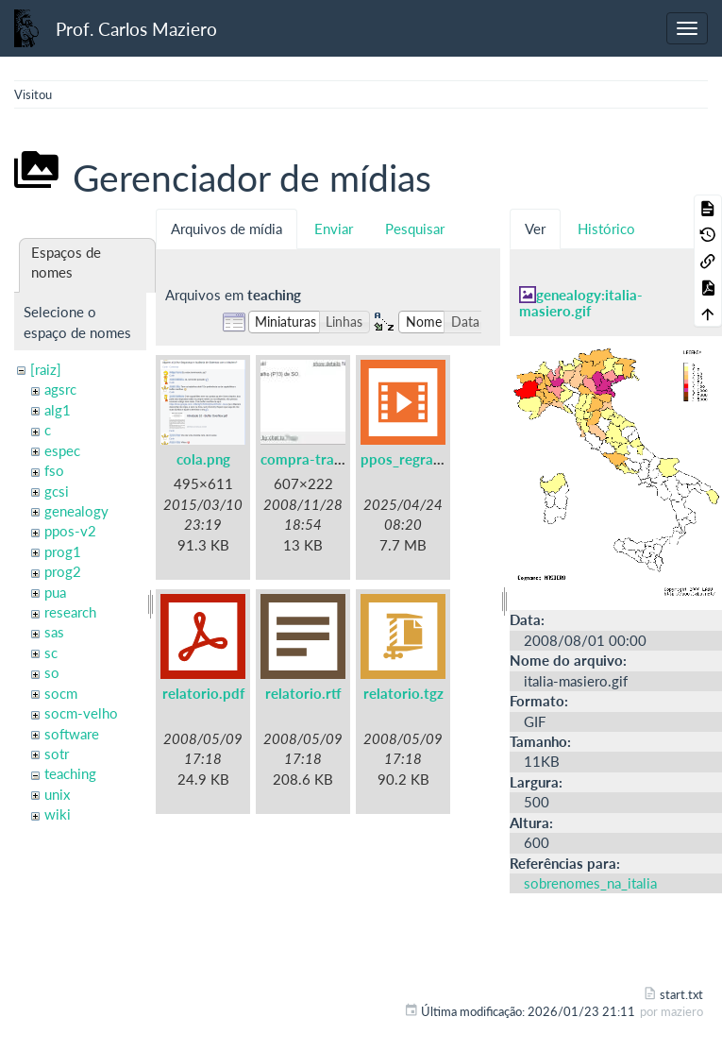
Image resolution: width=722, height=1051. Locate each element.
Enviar (333, 228)
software (71, 733)
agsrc (60, 389)
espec (62, 450)
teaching (70, 773)
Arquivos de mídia (226, 228)
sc (51, 652)
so (51, 672)
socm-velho (81, 712)
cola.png (203, 458)
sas (54, 631)
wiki (57, 813)
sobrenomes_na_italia (590, 882)
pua (55, 592)
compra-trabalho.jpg (327, 458)
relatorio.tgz (403, 693)
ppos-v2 (70, 530)
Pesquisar (415, 228)
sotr (56, 753)
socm (60, 693)
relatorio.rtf (303, 693)
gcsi (56, 491)
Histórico (606, 228)
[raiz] (45, 369)
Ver (535, 228)
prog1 (62, 551)
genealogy (76, 510)
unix (57, 794)
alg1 (57, 409)
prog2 (62, 571)
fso (54, 470)
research (70, 611)
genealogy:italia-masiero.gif (581, 302)
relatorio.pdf (203, 693)
